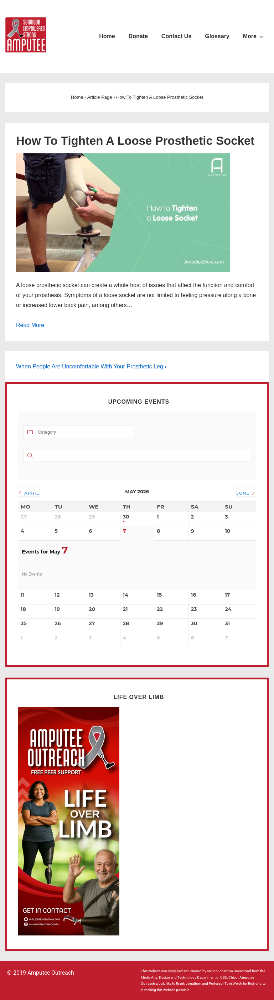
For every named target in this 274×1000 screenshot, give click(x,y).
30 (126, 517)
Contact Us (176, 36)
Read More (30, 325)
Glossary (217, 36)
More (254, 36)
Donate (138, 36)
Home (107, 36)
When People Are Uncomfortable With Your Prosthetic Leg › (91, 366)
